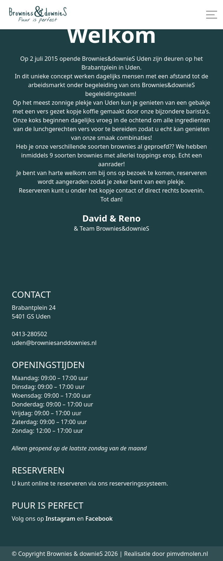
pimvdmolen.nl (187, 554)
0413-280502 (29, 334)
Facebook (99, 518)
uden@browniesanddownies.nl (54, 343)
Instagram (60, 518)
